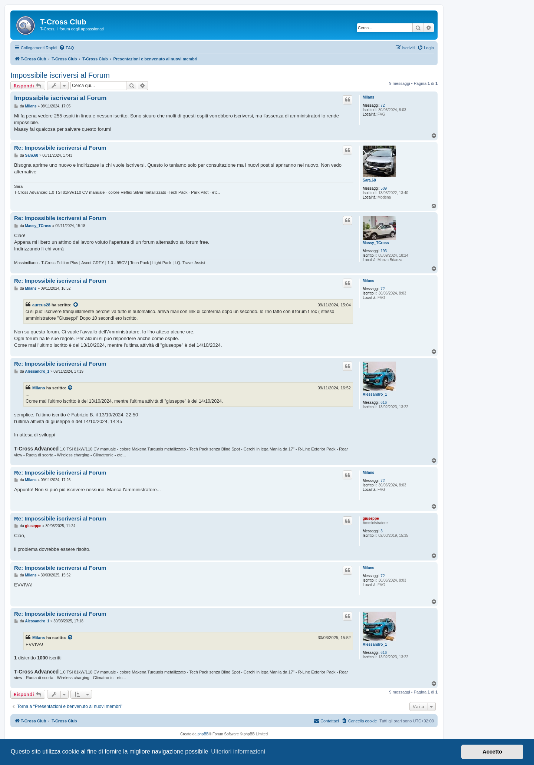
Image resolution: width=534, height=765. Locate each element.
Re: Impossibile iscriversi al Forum (60, 147)
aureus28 (41, 305)
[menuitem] (66, 47)
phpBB (203, 734)
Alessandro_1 (375, 394)
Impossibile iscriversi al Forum (60, 75)
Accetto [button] (492, 752)
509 (383, 188)
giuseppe (371, 518)
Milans (368, 97)
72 (382, 105)
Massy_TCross (376, 243)
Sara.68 (369, 180)
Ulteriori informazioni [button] (238, 751)
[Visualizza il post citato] (76, 305)
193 (383, 251)
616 (383, 402)
